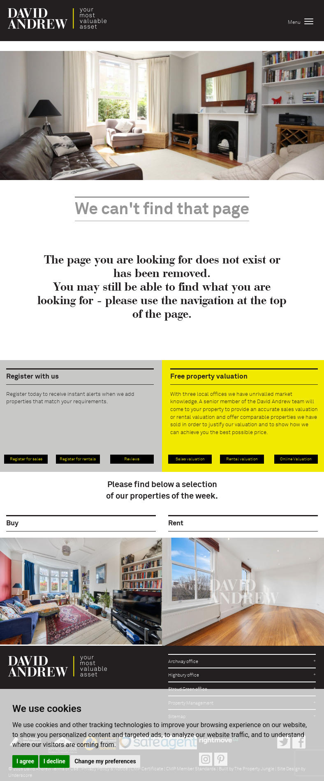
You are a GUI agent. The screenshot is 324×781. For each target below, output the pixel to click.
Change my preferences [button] (105, 761)
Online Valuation (296, 459)
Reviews (131, 459)
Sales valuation (190, 459)
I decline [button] (54, 761)
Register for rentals (78, 459)
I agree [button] (25, 761)
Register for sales (26, 459)
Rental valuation (242, 459)
